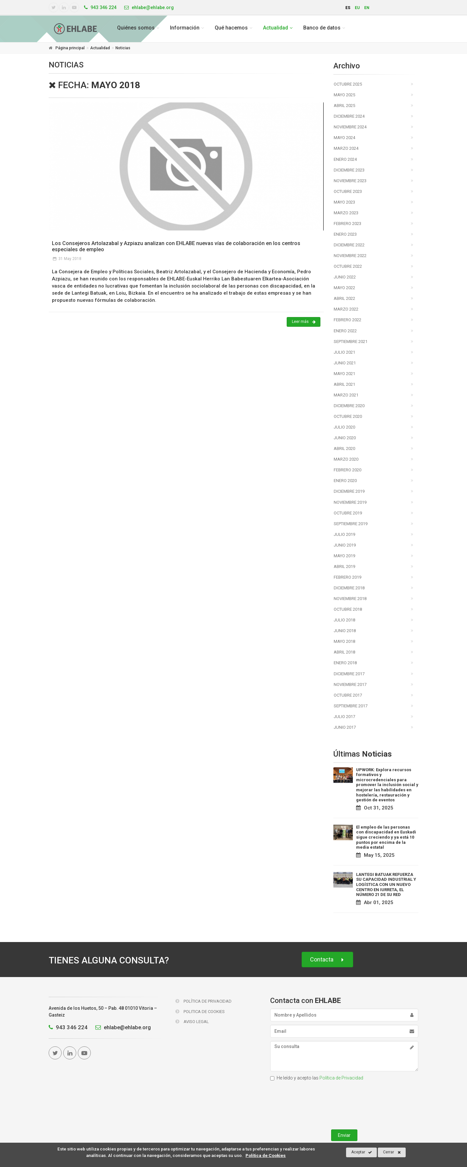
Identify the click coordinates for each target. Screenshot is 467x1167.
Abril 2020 (344, 448)
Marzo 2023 (346, 212)
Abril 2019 (344, 566)
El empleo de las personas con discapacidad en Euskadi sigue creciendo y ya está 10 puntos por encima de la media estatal (386, 837)
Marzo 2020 (346, 459)
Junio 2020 (345, 437)
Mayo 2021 (344, 373)
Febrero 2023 (347, 223)
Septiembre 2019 (350, 523)
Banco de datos (322, 28)
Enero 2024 (345, 159)
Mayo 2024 (344, 137)
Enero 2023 (345, 234)
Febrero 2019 (347, 577)
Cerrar (392, 1152)
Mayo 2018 (344, 641)
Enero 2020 (345, 480)
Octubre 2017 (348, 695)
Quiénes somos (136, 28)
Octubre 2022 (348, 266)
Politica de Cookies (200, 1011)
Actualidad (275, 28)
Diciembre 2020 (349, 405)
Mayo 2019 (344, 555)
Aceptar (361, 1152)
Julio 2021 (344, 352)
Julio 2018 (344, 620)
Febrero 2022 (347, 319)
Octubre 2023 (348, 191)
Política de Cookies (265, 1155)
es (347, 8)
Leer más (304, 321)
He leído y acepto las (316, 1077)
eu (357, 8)
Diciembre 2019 (349, 491)
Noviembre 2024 (350, 126)
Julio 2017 (344, 716)
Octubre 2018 (348, 609)
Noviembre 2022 (350, 255)
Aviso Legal (192, 1021)
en (366, 8)
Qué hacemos (231, 28)
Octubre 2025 (348, 84)
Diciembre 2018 (349, 587)
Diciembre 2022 (349, 244)
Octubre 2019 (348, 513)
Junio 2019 (345, 545)
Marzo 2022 (346, 309)
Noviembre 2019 (350, 502)
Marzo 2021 (346, 395)
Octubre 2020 (348, 416)
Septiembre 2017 (350, 705)
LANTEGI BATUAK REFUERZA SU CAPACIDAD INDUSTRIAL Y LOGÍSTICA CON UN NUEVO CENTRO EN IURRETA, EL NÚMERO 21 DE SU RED (386, 884)
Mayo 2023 (344, 202)
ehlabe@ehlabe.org (121, 1027)
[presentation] (344, 1103)
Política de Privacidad (203, 1001)
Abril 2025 (344, 105)
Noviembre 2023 (350, 180)
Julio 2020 (344, 427)
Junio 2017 (345, 727)
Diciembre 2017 (349, 673)
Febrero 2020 (347, 469)
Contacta (327, 959)
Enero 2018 (345, 662)
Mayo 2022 (344, 287)
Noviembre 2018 (350, 598)
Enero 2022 (345, 330)
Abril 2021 (344, 384)
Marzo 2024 (346, 148)
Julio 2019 (344, 534)
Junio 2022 (345, 277)
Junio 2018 (345, 630)
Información (184, 28)
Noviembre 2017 (350, 684)
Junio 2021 (345, 362)
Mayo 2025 (344, 94)
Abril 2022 (344, 298)
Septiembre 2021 (350, 341)
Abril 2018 (344, 652)
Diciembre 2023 (349, 170)
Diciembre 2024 (349, 116)
